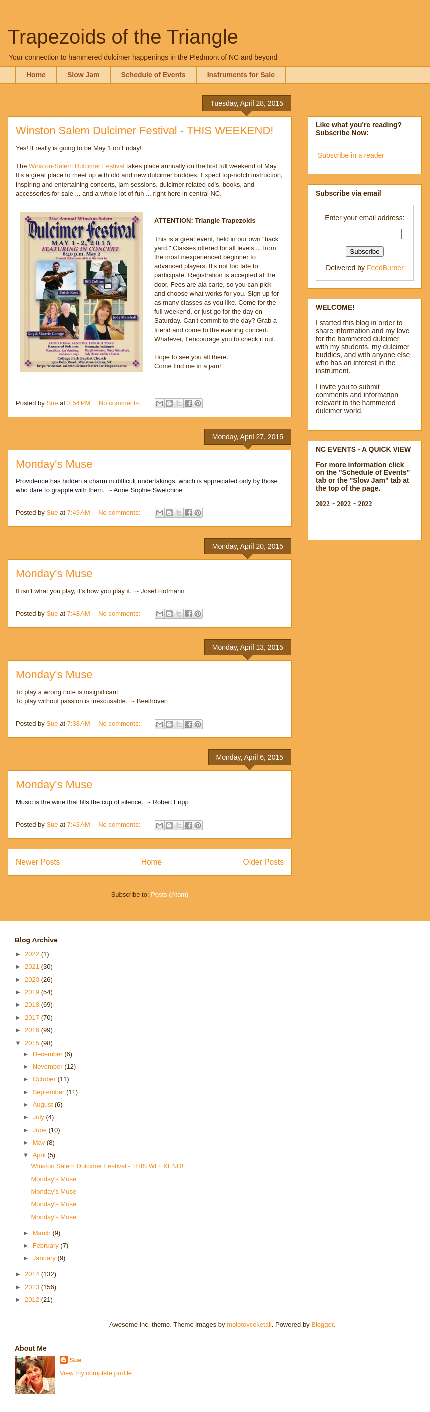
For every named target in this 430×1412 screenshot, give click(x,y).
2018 (33, 1004)
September (49, 1092)
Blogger (323, 1324)
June (41, 1130)
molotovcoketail (249, 1324)
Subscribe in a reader (351, 155)
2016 (33, 1030)
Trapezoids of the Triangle (123, 37)
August (44, 1104)
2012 (33, 1299)
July (39, 1117)
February (47, 1245)
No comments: (120, 403)
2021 (33, 966)
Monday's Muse (54, 464)
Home (36, 75)
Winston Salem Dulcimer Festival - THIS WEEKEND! (145, 130)
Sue (76, 1360)
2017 (33, 1017)
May (40, 1142)
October (45, 1079)
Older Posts (264, 862)
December (49, 1054)
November (49, 1066)
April (40, 1155)
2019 (33, 992)
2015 (33, 1043)
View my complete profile (96, 1373)
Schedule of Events (154, 75)
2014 (33, 1274)
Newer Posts (38, 862)
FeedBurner (385, 268)
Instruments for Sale (241, 75)
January (45, 1258)
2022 (33, 954)
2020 (33, 979)
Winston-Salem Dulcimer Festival (76, 166)
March (43, 1233)
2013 (33, 1287)
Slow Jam (84, 75)
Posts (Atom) (169, 894)
